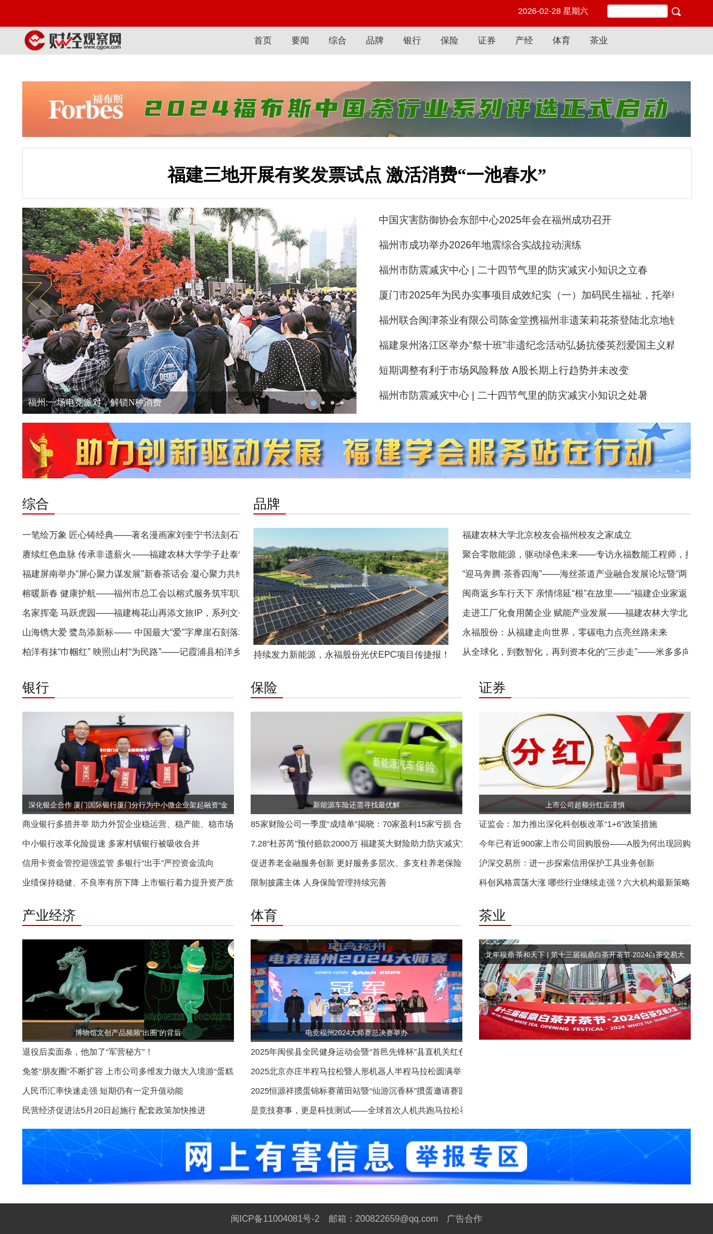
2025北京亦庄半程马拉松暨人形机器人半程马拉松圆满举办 (360, 1071)
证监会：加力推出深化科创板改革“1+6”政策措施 (568, 824)
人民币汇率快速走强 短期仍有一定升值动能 (102, 1090)
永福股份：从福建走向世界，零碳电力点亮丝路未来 (564, 632)
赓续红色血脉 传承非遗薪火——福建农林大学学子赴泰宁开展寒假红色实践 (170, 554)
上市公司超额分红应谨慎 (585, 805)
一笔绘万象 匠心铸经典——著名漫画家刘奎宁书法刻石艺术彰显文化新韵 (166, 535)
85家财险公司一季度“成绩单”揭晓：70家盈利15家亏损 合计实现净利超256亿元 (397, 824)
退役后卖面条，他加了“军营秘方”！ (87, 1051)
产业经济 (49, 915)
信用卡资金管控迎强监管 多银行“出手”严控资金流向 (118, 863)
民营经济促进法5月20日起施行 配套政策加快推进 (114, 1110)
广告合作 (464, 1218)
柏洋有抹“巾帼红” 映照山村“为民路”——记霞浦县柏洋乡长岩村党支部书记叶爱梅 (181, 652)
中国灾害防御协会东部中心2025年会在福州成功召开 (495, 220)
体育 (561, 40)
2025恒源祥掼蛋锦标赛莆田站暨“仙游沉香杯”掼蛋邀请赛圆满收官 (371, 1090)
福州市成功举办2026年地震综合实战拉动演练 (480, 245)
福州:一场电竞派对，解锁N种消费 (95, 402)
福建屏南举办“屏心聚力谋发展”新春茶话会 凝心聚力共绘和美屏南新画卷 (164, 574)
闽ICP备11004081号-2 (275, 1218)
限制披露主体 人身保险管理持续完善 (319, 882)
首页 (263, 40)
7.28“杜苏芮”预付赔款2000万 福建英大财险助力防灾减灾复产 (364, 843)
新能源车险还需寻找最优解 (356, 805)
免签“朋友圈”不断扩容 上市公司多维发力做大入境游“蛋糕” (129, 1071)
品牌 (375, 40)
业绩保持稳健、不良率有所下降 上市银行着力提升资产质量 (132, 882)
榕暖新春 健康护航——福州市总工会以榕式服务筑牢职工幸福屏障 (152, 593)
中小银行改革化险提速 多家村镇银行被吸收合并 (111, 843)
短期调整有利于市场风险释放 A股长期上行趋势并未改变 (504, 370)
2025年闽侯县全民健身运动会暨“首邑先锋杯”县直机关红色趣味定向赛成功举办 (396, 1051)
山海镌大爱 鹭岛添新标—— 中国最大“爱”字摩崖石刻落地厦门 (143, 632)
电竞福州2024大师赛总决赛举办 (356, 1033)
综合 (337, 40)
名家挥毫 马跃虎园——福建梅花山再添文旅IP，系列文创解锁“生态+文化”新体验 (180, 613)
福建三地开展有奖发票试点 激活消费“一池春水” (357, 175)
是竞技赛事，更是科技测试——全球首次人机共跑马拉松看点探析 (372, 1110)
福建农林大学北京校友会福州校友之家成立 (547, 535)
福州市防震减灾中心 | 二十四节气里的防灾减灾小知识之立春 (513, 270)
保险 (449, 40)
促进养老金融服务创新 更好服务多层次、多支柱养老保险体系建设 (373, 863)
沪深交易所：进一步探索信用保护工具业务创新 (567, 863)
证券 (487, 40)
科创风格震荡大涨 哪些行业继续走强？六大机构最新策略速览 (593, 882)
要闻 (300, 40)
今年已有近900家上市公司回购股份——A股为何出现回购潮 (589, 843)
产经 (524, 40)
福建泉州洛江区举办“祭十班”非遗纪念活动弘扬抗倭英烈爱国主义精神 (532, 345)
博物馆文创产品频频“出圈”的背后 (128, 1033)
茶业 (599, 40)
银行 (412, 40)
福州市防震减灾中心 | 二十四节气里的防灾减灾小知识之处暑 (513, 395)
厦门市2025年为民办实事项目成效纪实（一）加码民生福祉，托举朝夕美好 (545, 295)
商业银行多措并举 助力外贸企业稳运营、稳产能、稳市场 (127, 824)
